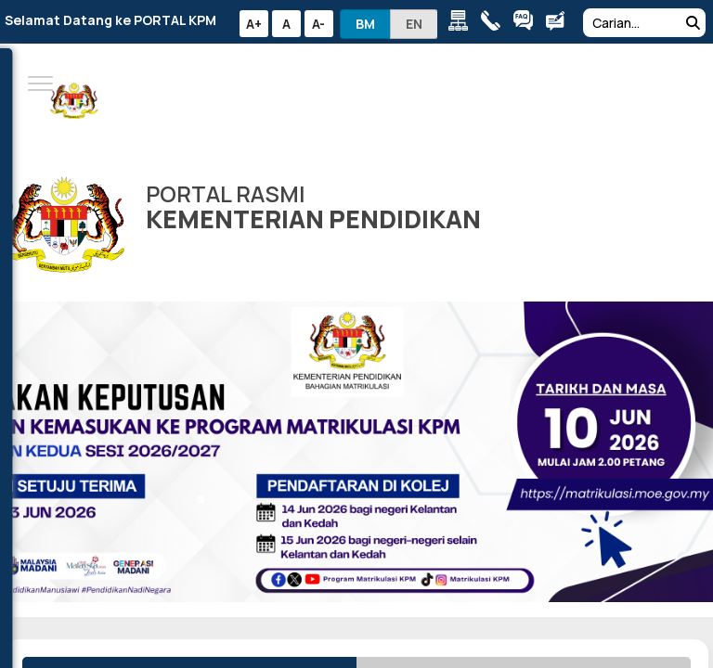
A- (318, 23)
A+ (254, 23)
